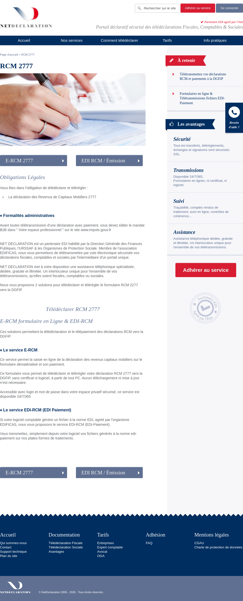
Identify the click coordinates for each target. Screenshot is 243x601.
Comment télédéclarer (119, 40)
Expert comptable (110, 547)
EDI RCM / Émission (103, 160)
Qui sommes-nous (13, 543)
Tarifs (167, 40)
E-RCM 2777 (19, 160)
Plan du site (8, 556)
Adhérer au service (198, 8)
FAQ (149, 543)
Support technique (13, 551)
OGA (101, 556)
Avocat (102, 551)
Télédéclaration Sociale (66, 547)
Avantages (56, 551)
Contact (5, 547)
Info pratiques (215, 40)
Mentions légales (211, 535)
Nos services (72, 40)
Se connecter (229, 8)
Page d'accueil (9, 54)
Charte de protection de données (218, 547)
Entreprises (105, 543)
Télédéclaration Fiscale (66, 543)
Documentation (64, 535)
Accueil (24, 40)
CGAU (199, 543)
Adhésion (155, 535)
